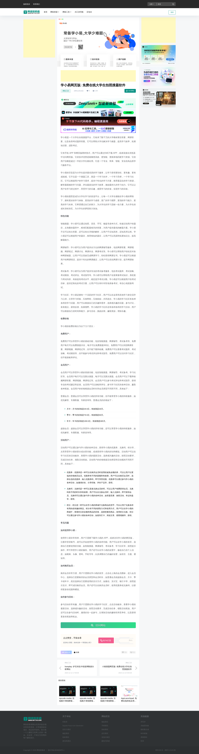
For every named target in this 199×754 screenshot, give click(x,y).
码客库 (64, 722)
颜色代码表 (106, 741)
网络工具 (67, 12)
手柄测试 (105, 726)
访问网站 (130, 91)
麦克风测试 (66, 741)
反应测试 (105, 733)
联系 (142, 741)
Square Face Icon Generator (72, 726)
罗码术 (143, 722)
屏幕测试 (144, 737)
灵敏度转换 (145, 726)
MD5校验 (144, 733)
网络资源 (55, 12)
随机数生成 (145, 729)
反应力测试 (66, 729)
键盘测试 (65, 733)
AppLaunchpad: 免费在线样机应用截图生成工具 (129, 701)
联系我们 (36, 4)
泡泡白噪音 (106, 737)
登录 (172, 12)
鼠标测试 (65, 737)
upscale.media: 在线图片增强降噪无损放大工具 (66, 701)
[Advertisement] (39, 38)
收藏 (76, 652)
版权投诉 (26, 4)
